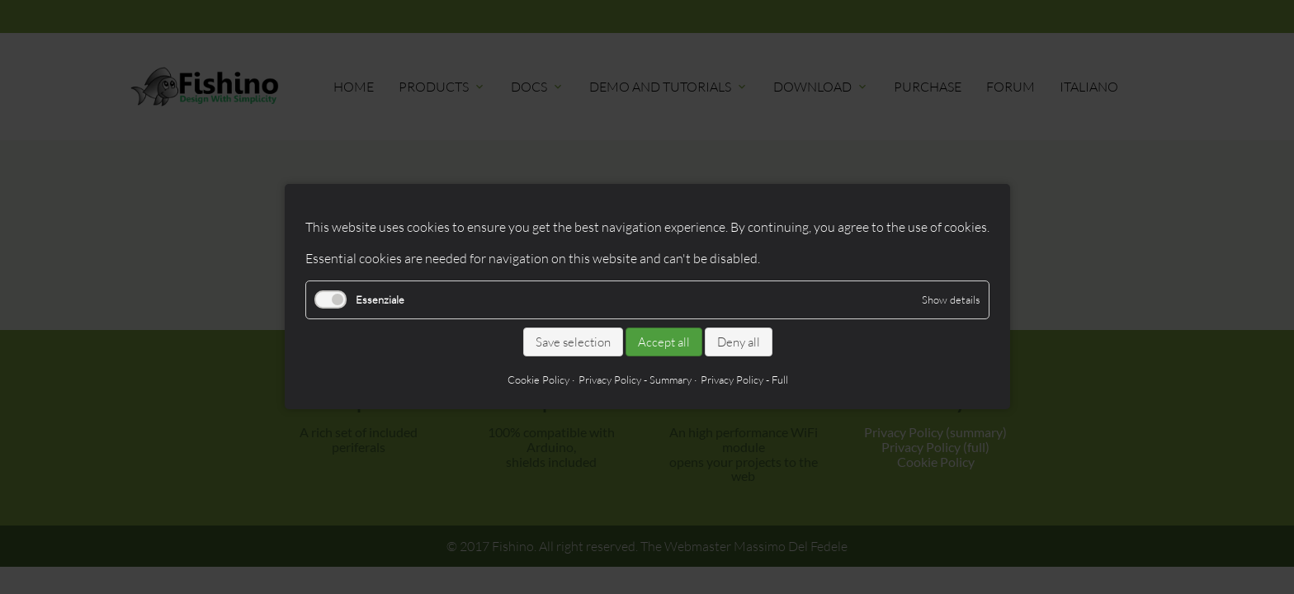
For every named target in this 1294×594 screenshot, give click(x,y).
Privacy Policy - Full (743, 380)
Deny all (737, 342)
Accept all (663, 342)
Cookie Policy (538, 380)
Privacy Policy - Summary (634, 380)
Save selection (572, 342)
